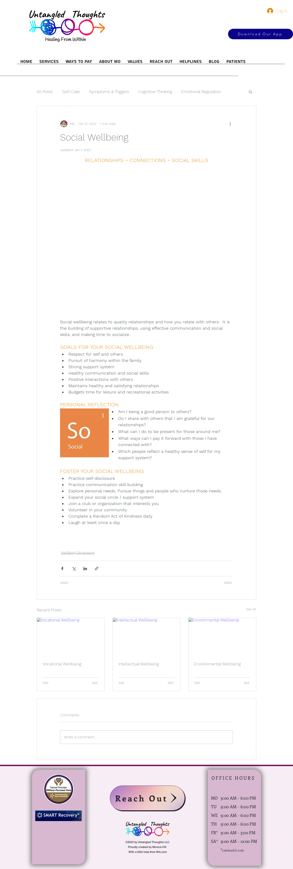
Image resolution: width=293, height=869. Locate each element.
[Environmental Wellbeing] (222, 637)
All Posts (45, 91)
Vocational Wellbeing (62, 663)
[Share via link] (96, 568)
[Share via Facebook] (62, 568)
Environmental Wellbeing (217, 663)
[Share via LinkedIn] (85, 568)
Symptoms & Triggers (109, 91)
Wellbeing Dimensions (77, 552)
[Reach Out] (147, 798)
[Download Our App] (260, 34)
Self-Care (71, 91)
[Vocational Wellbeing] (70, 637)
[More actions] (230, 123)
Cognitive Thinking (155, 91)
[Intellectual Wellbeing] (146, 637)
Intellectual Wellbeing (138, 663)
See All (251, 609)
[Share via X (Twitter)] (73, 568)
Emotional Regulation (201, 91)
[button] (250, 92)
